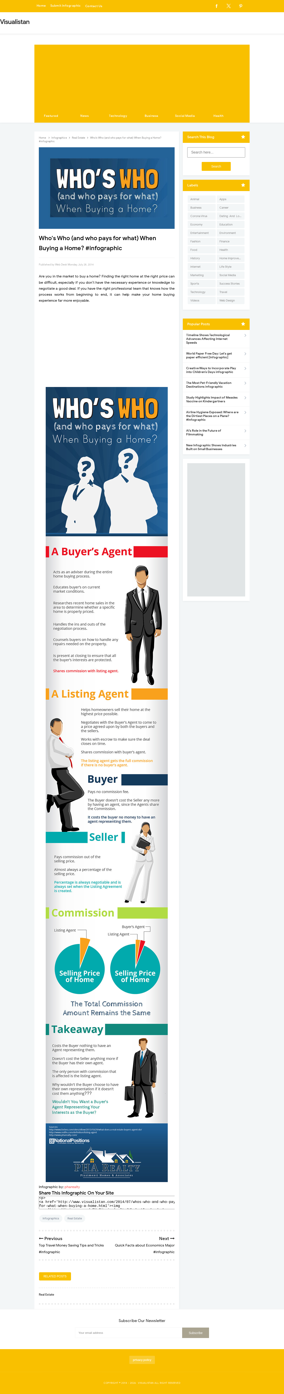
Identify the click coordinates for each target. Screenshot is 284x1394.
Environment (227, 233)
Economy (196, 224)
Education (226, 224)
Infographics (51, 1218)
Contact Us (94, 6)
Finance (224, 241)
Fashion (195, 241)
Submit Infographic (65, 6)
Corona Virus (198, 216)
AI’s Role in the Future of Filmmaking (203, 432)
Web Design (227, 300)
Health (218, 116)
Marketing (197, 275)
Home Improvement (232, 258)
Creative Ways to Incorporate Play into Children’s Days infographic (211, 370)
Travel (223, 292)
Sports (194, 283)
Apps (222, 199)
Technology (118, 116)
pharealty (72, 1187)
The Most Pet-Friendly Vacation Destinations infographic (208, 385)
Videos (194, 300)
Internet (195, 267)
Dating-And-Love (231, 216)
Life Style (225, 267)
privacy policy (142, 1360)
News (84, 116)
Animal (194, 199)
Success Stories (229, 283)
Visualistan (146, 1382)
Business (151, 116)
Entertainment (199, 233)
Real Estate (74, 1218)
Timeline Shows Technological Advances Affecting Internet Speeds (208, 339)
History (195, 258)
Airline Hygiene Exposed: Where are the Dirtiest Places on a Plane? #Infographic (212, 416)
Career (224, 207)
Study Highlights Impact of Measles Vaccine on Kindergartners (212, 399)
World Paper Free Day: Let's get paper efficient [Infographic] (209, 355)
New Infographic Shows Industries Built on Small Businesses (211, 447)
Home (41, 6)
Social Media (185, 116)
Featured (51, 116)
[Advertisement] (142, 76)
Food (193, 250)
